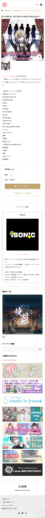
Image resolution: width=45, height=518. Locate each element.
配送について (7, 499)
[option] (22, 317)
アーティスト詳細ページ (22, 254)
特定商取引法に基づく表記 (9, 508)
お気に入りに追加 (23, 193)
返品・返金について (8, 502)
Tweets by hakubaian (9, 360)
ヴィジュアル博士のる (9, 76)
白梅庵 (22, 486)
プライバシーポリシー (7, 505)
